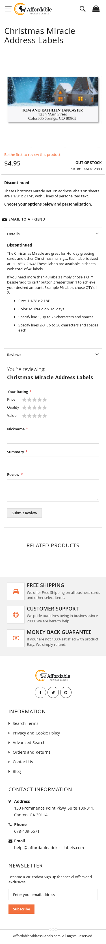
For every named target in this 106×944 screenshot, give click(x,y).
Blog (17, 771)
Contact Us (23, 761)
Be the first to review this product (32, 154)
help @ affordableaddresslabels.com (49, 847)
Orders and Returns (32, 752)
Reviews (14, 354)
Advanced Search (29, 742)
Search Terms (25, 723)
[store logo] (33, 9)
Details (13, 233)
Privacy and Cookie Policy (36, 733)
